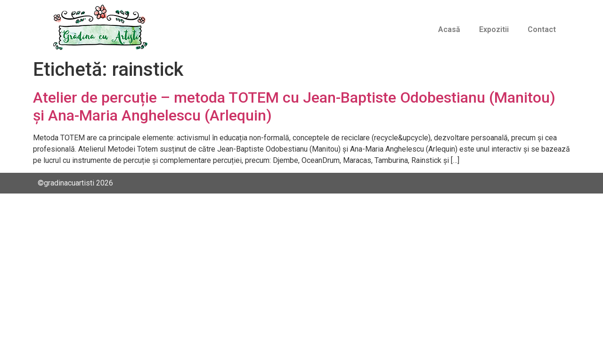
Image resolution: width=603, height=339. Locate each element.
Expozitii (494, 29)
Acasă (449, 29)
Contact (542, 29)
